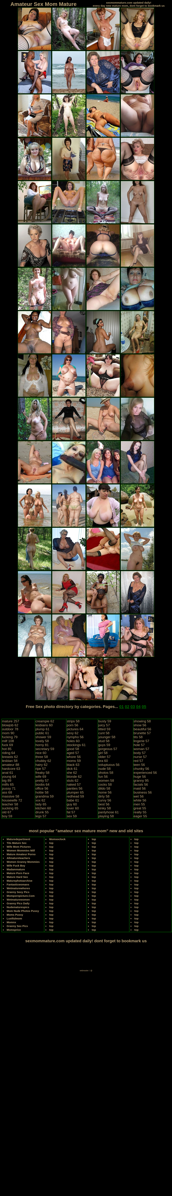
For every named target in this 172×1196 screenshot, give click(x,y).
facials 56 (141, 784)
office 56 (41, 788)
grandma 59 (44, 796)
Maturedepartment (18, 839)
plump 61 (42, 729)
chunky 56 (141, 769)
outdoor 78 (10, 729)
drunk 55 (42, 812)
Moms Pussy (15, 914)
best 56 (103, 804)
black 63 (73, 765)
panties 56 (74, 788)
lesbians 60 (44, 725)
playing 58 (106, 816)
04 (138, 706)
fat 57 (71, 812)
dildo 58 (104, 788)
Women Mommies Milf (21, 850)
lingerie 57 (141, 741)
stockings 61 (76, 745)
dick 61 (72, 769)
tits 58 (138, 737)
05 (144, 706)
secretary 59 (44, 749)
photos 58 (105, 772)
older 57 (104, 757)
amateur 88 (10, 765)
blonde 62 (74, 776)
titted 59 (104, 729)
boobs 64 (42, 784)
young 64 (9, 776)
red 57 (138, 761)
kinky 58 (104, 808)
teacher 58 (10, 804)
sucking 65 (10, 808)
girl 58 (103, 753)
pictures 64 (75, 729)
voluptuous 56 (108, 765)
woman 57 (141, 749)
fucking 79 (10, 737)
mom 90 (8, 733)
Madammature (16, 869)
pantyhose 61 (108, 812)
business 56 (143, 792)
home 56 (104, 792)
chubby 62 (43, 761)
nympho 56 (75, 737)
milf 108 (8, 741)
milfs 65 (8, 784)
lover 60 (73, 808)
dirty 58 (103, 796)
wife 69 (40, 776)
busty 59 (104, 721)
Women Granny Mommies (23, 861)
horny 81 (42, 745)
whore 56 (74, 757)
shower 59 (43, 737)
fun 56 (103, 776)
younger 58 (106, 737)
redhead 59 (75, 796)
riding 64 (8, 753)
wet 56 (139, 796)
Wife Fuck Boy (16, 865)
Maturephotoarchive (19, 880)
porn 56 (72, 725)
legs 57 (40, 816)
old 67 (6, 812)
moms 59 (74, 761)
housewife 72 (12, 800)
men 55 (139, 804)
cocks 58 (105, 784)
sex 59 (72, 816)
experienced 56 (145, 772)
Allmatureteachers (18, 858)
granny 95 (141, 780)
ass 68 (7, 792)
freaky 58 (42, 772)
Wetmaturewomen (18, 899)
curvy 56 (104, 800)
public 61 (42, 733)
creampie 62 (44, 721)
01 (121, 706)
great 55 (140, 808)
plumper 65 (75, 792)
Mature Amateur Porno (21, 854)
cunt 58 (103, 733)
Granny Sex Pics (17, 926)
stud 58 (103, 741)
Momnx (11, 922)
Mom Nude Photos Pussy (23, 910)
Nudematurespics (18, 907)
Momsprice (14, 929)
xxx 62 (40, 800)
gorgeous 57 (107, 749)
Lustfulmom (14, 918)
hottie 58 (41, 792)
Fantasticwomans (18, 884)
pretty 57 (42, 780)
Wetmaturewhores (18, 888)
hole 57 (139, 745)
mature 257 (10, 721)
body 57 (140, 753)
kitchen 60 (43, 808)
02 (127, 706)
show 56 (140, 725)
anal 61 (7, 772)
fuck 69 (7, 745)
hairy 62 (41, 765)
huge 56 (140, 776)
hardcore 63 (11, 769)
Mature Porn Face (18, 873)
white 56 (140, 800)
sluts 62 (72, 780)
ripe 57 (40, 769)
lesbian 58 (10, 761)
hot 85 (6, 749)
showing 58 (142, 721)
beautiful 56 (142, 729)
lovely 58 (42, 741)
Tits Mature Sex (17, 842)
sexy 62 (72, 733)
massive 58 (10, 796)
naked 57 (74, 784)
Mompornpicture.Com (21, 895)
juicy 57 (104, 725)
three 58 (41, 757)
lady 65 (40, 804)
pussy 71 (9, 788)
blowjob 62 (10, 725)
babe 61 (73, 800)
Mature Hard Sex (17, 876)
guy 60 (72, 804)
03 (133, 706)
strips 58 (73, 721)
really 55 (140, 812)
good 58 (73, 749)
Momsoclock (57, 839)
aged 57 (73, 753)
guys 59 (104, 745)
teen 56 (139, 765)
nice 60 (40, 753)
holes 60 (73, 741)
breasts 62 (10, 757)
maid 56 (140, 788)
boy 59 (7, 816)
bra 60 (103, 761)
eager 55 (140, 816)
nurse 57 (140, 757)
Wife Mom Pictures (19, 846)
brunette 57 (142, 733)
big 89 (6, 780)
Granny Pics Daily (18, 903)
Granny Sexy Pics (18, 892)
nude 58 (104, 769)
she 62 (72, 772)
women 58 (106, 780)
